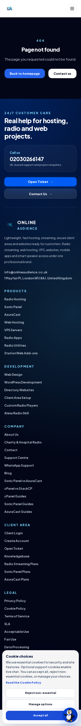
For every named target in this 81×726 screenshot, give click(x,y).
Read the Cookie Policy (23, 682)
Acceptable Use (16, 631)
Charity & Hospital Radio (23, 442)
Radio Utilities (15, 345)
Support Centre (16, 458)
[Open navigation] (72, 8)
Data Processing (16, 647)
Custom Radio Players (21, 405)
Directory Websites (19, 390)
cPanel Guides (15, 496)
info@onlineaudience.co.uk (25, 272)
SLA (7, 624)
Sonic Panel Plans (17, 571)
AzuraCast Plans (16, 579)
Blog (8, 473)
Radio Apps (13, 338)
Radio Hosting (15, 299)
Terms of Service (16, 616)
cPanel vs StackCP (18, 488)
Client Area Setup (17, 398)
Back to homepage (25, 73)
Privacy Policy (15, 601)
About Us (11, 434)
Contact (10, 450)
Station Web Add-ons (21, 353)
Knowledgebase (16, 556)
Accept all (40, 715)
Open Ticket (40, 182)
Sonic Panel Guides (18, 504)
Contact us (62, 73)
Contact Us (40, 194)
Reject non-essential (40, 693)
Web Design (13, 374)
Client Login (13, 533)
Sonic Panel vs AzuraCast (23, 481)
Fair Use (10, 639)
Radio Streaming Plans (21, 564)
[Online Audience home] (9, 8)
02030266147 (27, 159)
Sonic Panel (13, 307)
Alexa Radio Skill (16, 413)
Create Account (16, 541)
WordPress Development (23, 382)
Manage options (40, 704)
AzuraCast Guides (18, 511)
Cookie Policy (15, 608)
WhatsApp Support (19, 465)
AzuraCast (12, 314)
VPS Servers (13, 330)
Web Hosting (14, 322)
